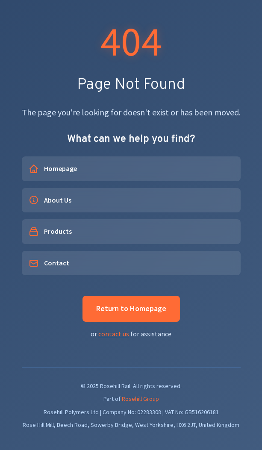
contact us (113, 333)
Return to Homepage (131, 308)
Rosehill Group (140, 399)
